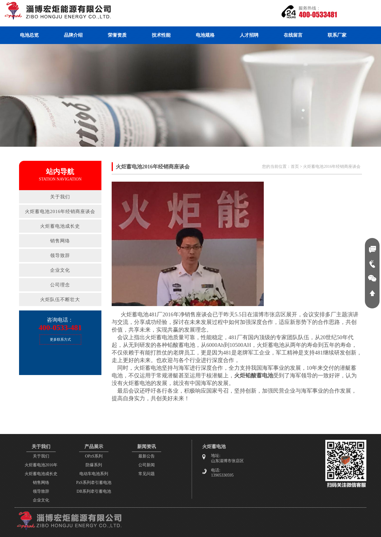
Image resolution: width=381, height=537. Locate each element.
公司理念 (60, 284)
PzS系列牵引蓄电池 (93, 482)
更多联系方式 (60, 339)
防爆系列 (94, 465)
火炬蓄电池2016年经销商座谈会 (60, 211)
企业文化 (60, 270)
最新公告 (146, 456)
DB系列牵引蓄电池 (93, 491)
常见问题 (146, 474)
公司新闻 (146, 465)
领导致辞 (60, 255)
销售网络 (60, 240)
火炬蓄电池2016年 (41, 465)
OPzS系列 (94, 456)
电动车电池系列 (93, 474)
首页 (295, 166)
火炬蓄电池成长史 (60, 226)
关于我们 (60, 196)
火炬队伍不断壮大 (60, 299)
